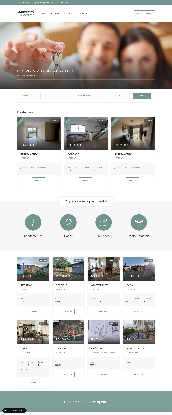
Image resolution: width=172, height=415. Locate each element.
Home (43, 13)
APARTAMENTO (29, 156)
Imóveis (67, 13)
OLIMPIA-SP (132, 355)
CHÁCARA (61, 351)
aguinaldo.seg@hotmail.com (44, 3)
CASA (130, 288)
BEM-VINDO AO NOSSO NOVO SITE (45, 73)
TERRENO (26, 288)
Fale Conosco (82, 13)
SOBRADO (73, 156)
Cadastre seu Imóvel (144, 13)
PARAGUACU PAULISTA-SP (103, 355)
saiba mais (38, 183)
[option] (86, 57)
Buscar (144, 98)
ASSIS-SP (25, 161)
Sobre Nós (55, 13)
